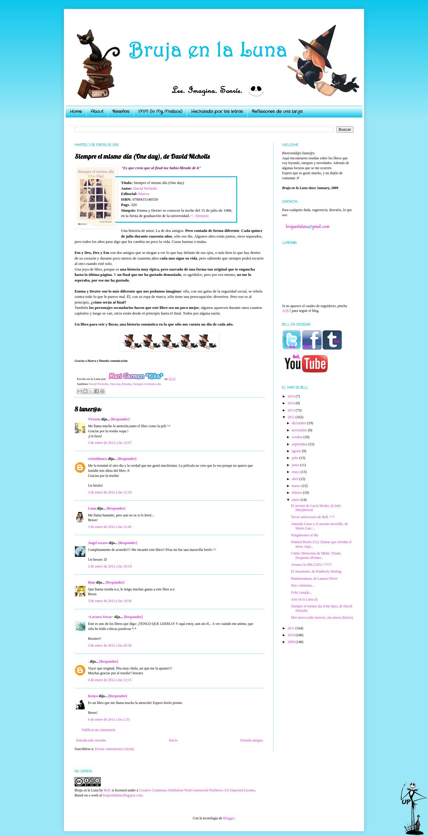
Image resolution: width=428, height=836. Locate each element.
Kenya (93, 696)
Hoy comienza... (302, 585)
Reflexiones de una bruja (277, 111)
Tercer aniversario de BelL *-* (313, 517)
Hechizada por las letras (217, 111)
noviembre (300, 430)
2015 (292, 396)
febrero (297, 493)
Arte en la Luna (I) (304, 599)
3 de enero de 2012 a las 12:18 (109, 492)
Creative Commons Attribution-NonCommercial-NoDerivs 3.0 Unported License (197, 790)
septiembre (300, 444)
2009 (292, 642)
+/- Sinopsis (199, 215)
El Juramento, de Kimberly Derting (316, 571)
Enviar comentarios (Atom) (114, 749)
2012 (292, 417)
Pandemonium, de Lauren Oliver (314, 578)
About (97, 111)
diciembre (299, 423)
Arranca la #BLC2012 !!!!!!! (311, 564)
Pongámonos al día (304, 535)
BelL (107, 790)
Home (76, 111)
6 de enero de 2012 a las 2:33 (109, 719)
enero (296, 500)
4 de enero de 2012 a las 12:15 (109, 680)
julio (295, 458)
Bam (91, 582)
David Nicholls (145, 188)
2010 (292, 635)
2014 (292, 403)
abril (295, 479)
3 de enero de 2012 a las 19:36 (109, 601)
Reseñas (120, 111)
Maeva (143, 193)
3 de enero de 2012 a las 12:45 (109, 527)
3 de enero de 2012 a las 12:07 (109, 443)
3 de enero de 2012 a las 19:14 (109, 566)
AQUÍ (286, 311)
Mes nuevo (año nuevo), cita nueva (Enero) (322, 617)
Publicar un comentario (98, 730)
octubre (297, 437)
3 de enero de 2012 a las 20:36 (109, 645)
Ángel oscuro (98, 543)
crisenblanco (97, 459)
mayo (296, 472)
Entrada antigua (251, 740)
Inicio (173, 740)
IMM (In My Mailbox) (160, 111)
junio (296, 465)
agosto (297, 451)
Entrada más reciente (91, 740)
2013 (292, 410)
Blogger (228, 818)
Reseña (126, 384)
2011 (292, 628)
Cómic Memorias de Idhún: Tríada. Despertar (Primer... (316, 555)
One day (115, 384)
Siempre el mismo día (147, 384)
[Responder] (120, 419)
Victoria (94, 419)
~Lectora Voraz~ (100, 617)
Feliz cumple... (301, 592)
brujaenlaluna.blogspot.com (122, 795)
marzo (297, 486)
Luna (92, 508)
